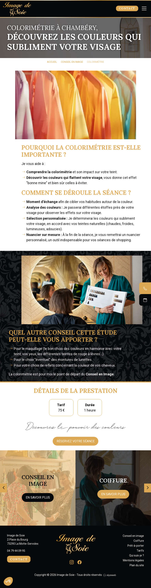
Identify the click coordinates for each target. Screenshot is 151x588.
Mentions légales (133, 560)
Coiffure (139, 540)
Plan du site (137, 565)
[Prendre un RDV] (145, 300)
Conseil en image (133, 535)
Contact (127, 8)
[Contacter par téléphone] (145, 288)
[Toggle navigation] (144, 8)
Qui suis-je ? (136, 555)
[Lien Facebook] (79, 562)
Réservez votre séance (76, 441)
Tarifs (140, 550)
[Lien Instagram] (71, 562)
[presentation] (3, 487)
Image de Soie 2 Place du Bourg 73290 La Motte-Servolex (22, 539)
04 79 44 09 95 (16, 550)
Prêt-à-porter (135, 545)
